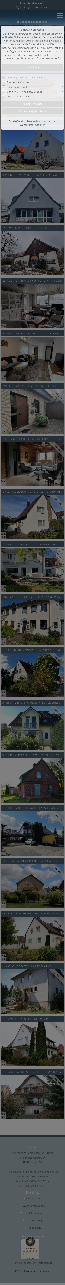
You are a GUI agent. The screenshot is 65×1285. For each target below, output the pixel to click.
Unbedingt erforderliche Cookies (25, 77)
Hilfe (57, 58)
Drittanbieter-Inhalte (18, 96)
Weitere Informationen (32, 124)
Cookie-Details (17, 121)
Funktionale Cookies (18, 82)
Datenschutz (34, 121)
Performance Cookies (19, 87)
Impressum (50, 121)
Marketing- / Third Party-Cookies (24, 91)
